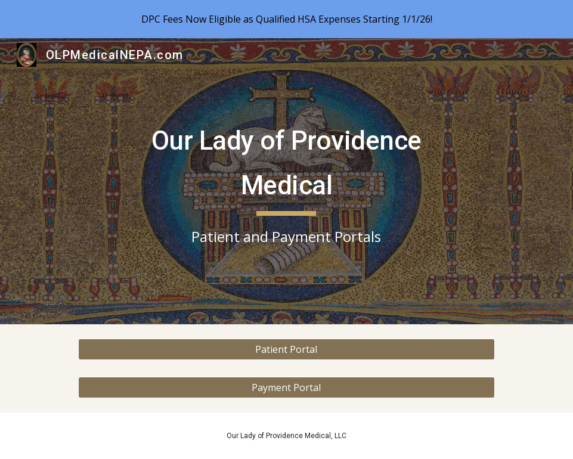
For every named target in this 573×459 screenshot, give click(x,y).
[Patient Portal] (286, 349)
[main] (286, 181)
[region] (286, 19)
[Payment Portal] (286, 387)
